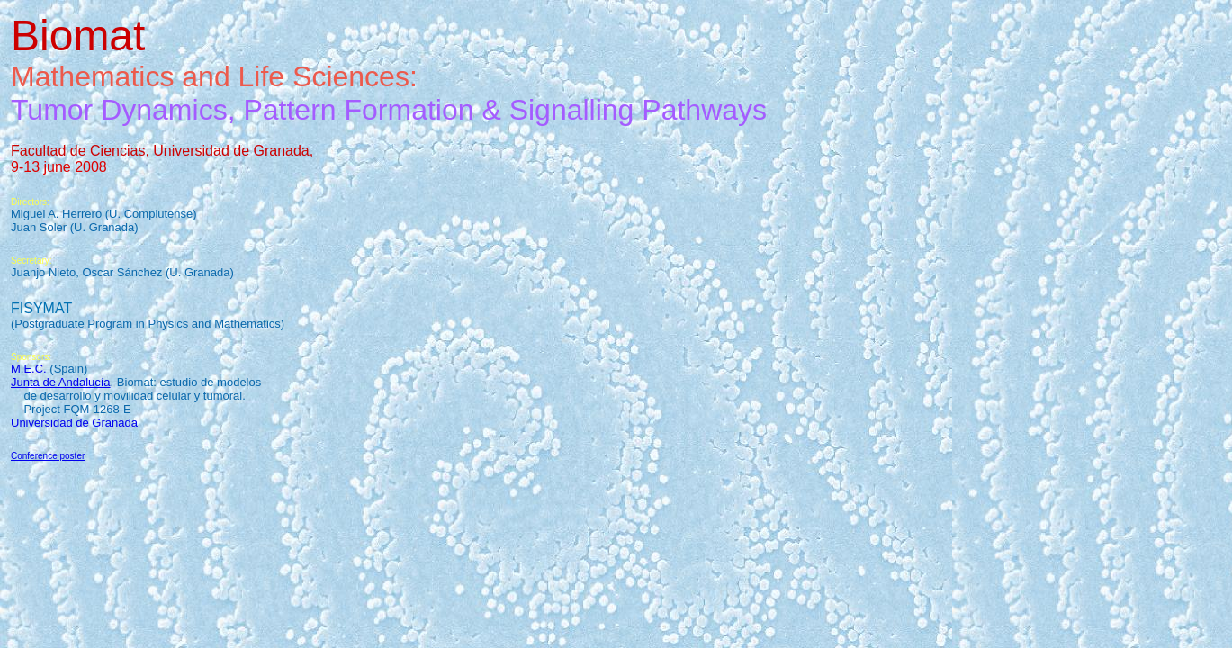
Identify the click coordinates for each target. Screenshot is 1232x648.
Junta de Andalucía (61, 382)
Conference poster (48, 456)
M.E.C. (29, 368)
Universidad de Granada (74, 422)
